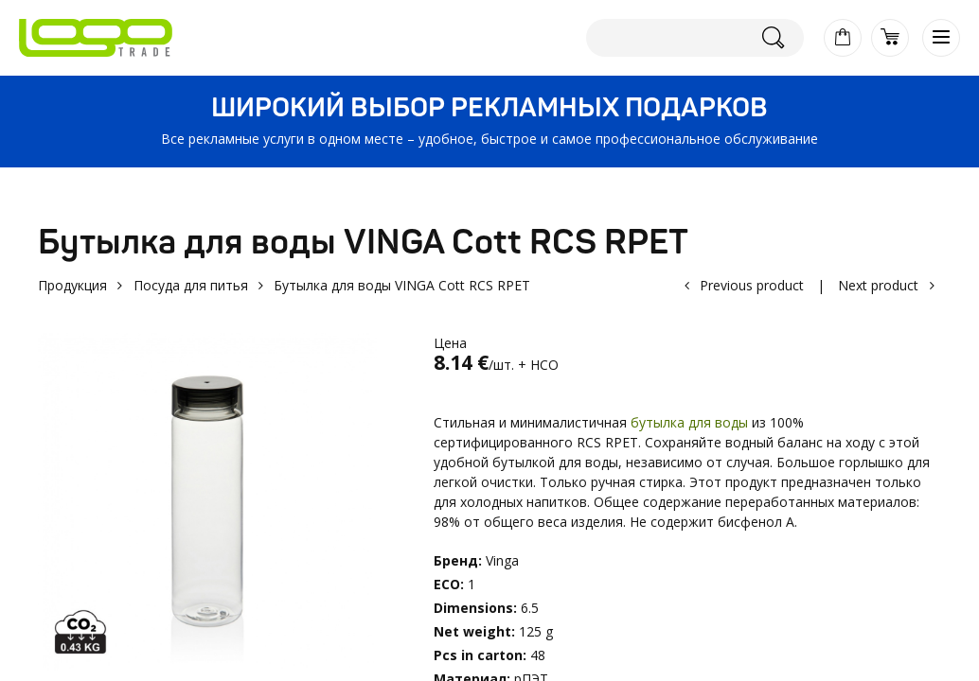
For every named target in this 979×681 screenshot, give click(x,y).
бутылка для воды (689, 422)
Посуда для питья (191, 285)
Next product (878, 285)
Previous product (752, 285)
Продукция (72, 285)
